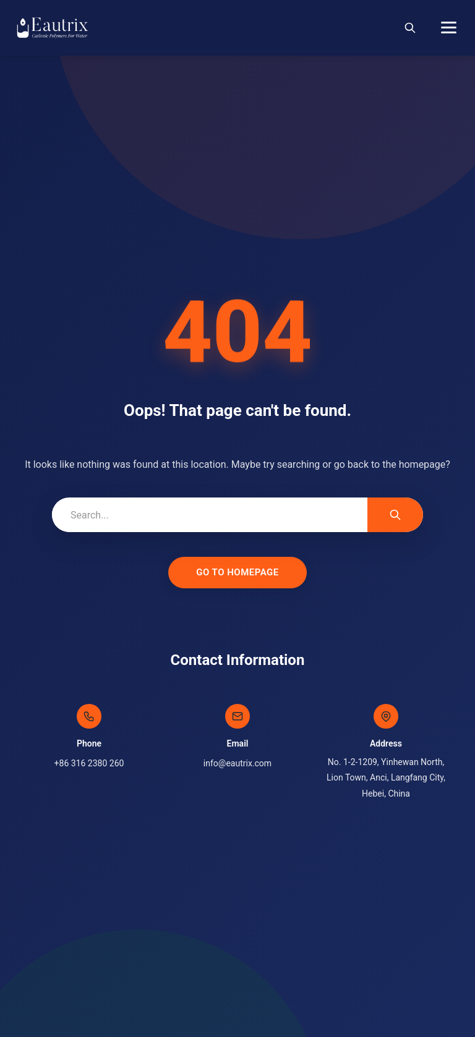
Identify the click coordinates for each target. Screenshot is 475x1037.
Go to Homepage (237, 572)
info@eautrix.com (237, 763)
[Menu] (449, 27)
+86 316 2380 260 (89, 763)
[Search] (410, 27)
